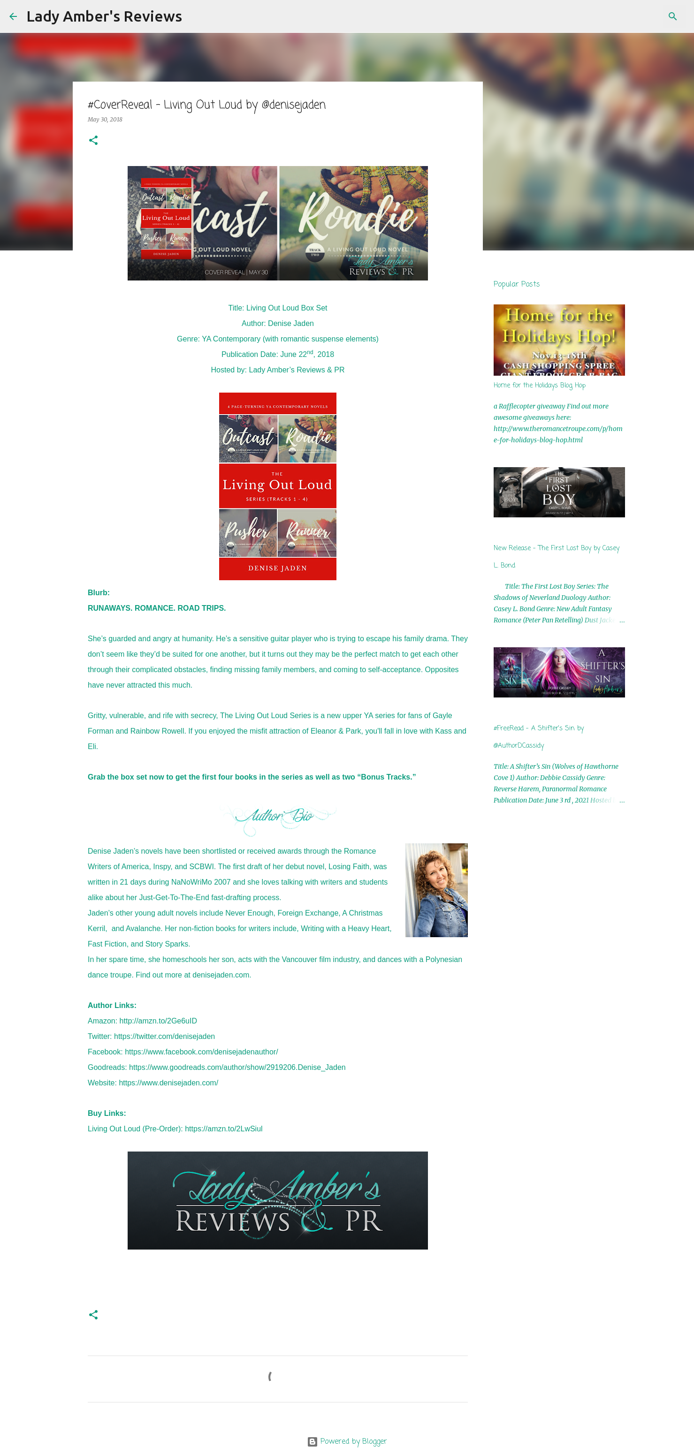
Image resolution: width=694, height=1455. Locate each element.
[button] (93, 141)
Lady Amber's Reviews (104, 16)
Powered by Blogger (347, 1441)
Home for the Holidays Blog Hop (540, 386)
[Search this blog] (637, 16)
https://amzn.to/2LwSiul (223, 1129)
